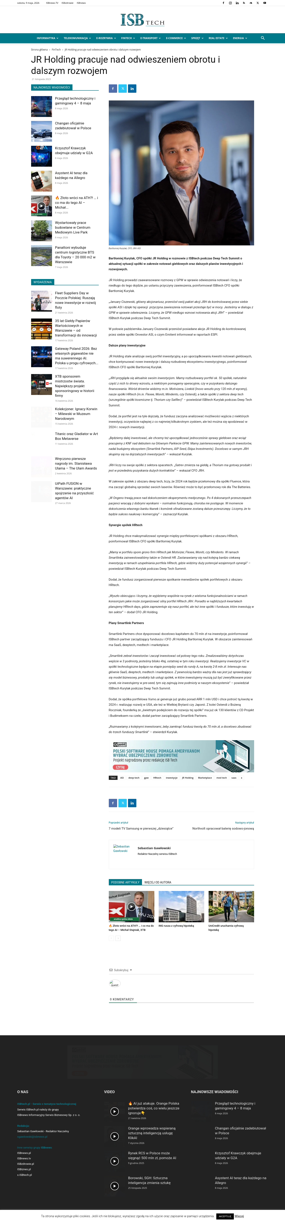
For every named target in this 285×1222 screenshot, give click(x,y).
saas (234, 777)
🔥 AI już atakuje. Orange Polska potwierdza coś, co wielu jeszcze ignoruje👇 (154, 1108)
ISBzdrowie (67, 2)
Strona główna (39, 49)
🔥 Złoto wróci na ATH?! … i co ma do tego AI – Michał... (76, 202)
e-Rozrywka (106, 38)
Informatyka (47, 38)
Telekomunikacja (77, 38)
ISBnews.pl (24, 1153)
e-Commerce (176, 38)
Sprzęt (197, 38)
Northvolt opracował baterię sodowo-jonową (223, 828)
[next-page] (118, 938)
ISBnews (81, 2)
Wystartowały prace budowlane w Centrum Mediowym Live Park (72, 227)
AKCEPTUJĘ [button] (225, 1216)
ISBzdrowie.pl (25, 1163)
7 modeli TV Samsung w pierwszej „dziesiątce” (141, 828)
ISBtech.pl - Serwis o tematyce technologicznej (46, 1103)
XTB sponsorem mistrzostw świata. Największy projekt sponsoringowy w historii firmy (74, 386)
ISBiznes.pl (24, 1169)
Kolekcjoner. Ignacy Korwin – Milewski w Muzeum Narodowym (76, 414)
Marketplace (205, 777)
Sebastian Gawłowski (154, 848)
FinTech (128, 38)
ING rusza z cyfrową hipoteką (176, 925)
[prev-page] (111, 938)
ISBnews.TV (52, 2)
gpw (146, 777)
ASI (122, 777)
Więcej (239, 1216)
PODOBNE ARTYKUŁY (125, 882)
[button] (263, 39)
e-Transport (150, 38)
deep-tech (133, 777)
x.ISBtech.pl (24, 1174)
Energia (240, 38)
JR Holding (187, 777)
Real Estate (218, 38)
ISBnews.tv (24, 1158)
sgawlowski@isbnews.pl (32, 1136)
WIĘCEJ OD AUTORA (157, 882)
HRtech (157, 777)
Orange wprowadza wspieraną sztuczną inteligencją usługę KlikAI (152, 1133)
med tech (222, 777)
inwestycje (171, 777)
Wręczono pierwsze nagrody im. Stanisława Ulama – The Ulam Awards (76, 463)
